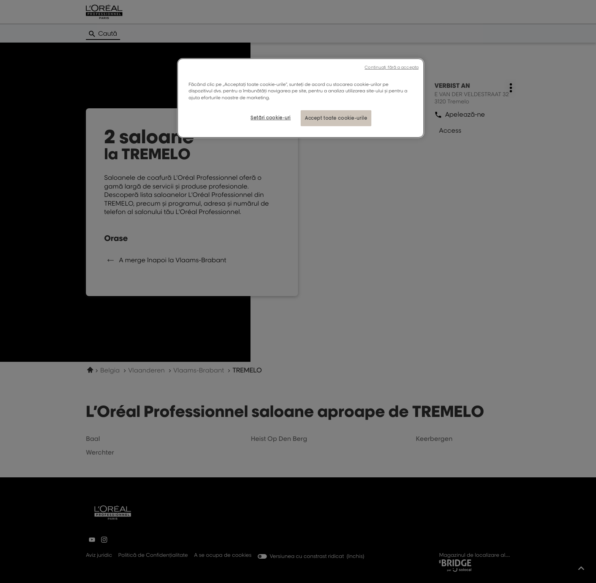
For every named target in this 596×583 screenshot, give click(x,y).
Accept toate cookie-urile (336, 118)
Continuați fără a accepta (391, 67)
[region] (300, 98)
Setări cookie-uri (270, 117)
